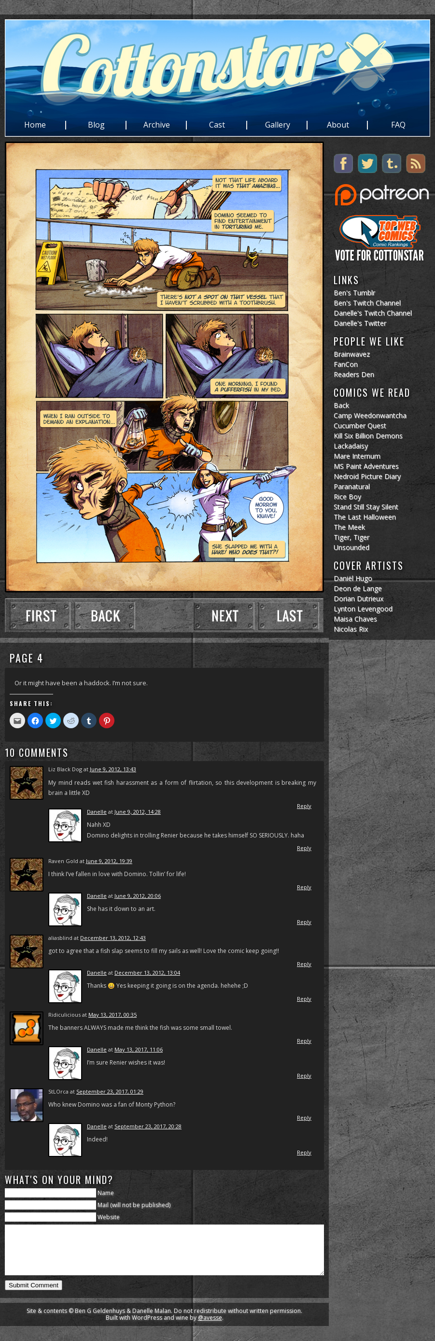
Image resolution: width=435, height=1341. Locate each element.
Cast (217, 125)
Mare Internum (357, 456)
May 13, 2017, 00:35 (112, 1014)
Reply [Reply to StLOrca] (304, 1117)
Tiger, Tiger (351, 537)
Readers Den (354, 374)
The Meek (349, 527)
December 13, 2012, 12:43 (113, 937)
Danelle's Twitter (360, 323)
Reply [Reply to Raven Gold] (304, 887)
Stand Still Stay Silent (366, 506)
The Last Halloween (365, 516)
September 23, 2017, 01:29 (109, 1091)
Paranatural (352, 486)
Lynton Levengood (363, 608)
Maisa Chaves (355, 618)
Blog (96, 125)
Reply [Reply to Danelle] (304, 847)
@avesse (210, 1328)
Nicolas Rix (351, 629)
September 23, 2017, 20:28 (148, 1126)
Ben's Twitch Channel (367, 302)
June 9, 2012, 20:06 (137, 895)
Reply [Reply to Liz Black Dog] (304, 805)
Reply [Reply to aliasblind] (304, 963)
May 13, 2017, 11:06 (138, 1049)
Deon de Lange (358, 588)
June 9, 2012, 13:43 (113, 769)
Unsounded (351, 547)
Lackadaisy (351, 445)
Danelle (97, 811)
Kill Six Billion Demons (368, 435)
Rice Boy (347, 496)
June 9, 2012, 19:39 (109, 861)
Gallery (277, 125)
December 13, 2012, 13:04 (147, 972)
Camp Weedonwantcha (370, 415)
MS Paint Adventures (366, 466)
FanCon (346, 364)
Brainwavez (352, 354)
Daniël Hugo (353, 578)
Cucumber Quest (360, 425)
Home (35, 125)
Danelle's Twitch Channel (373, 312)
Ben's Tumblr (354, 292)
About (338, 125)
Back (341, 405)
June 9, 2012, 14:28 (137, 811)
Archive (156, 125)
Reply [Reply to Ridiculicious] (304, 1040)
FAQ (398, 125)
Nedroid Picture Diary (367, 476)
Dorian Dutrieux (358, 598)
